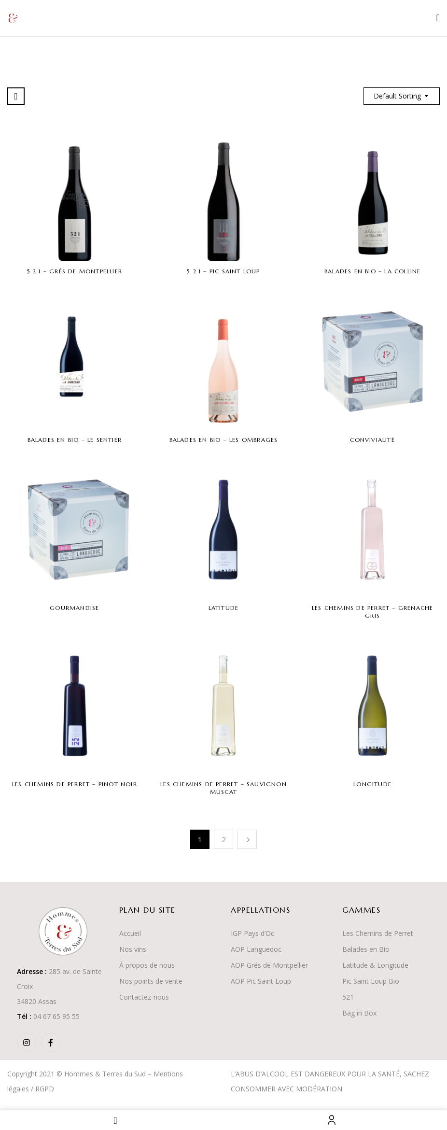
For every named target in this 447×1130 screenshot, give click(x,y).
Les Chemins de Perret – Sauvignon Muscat (223, 787)
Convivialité (372, 439)
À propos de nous (147, 965)
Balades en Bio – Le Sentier (75, 439)
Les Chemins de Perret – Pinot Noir (74, 784)
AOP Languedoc (256, 949)
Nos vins (132, 949)
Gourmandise (74, 607)
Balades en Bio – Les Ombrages (223, 439)
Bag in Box (359, 1012)
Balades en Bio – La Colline (372, 271)
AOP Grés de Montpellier (269, 965)
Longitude (372, 784)
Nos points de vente (150, 981)
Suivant (247, 839)
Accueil (130, 933)
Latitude (224, 607)
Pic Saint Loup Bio (370, 981)
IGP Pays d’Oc (252, 933)
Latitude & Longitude (375, 965)
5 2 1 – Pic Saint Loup (223, 271)
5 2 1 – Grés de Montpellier (74, 271)
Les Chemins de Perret (377, 933)
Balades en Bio (366, 949)
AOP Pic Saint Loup (261, 981)
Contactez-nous (144, 997)
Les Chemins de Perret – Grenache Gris (372, 611)
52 (346, 997)
